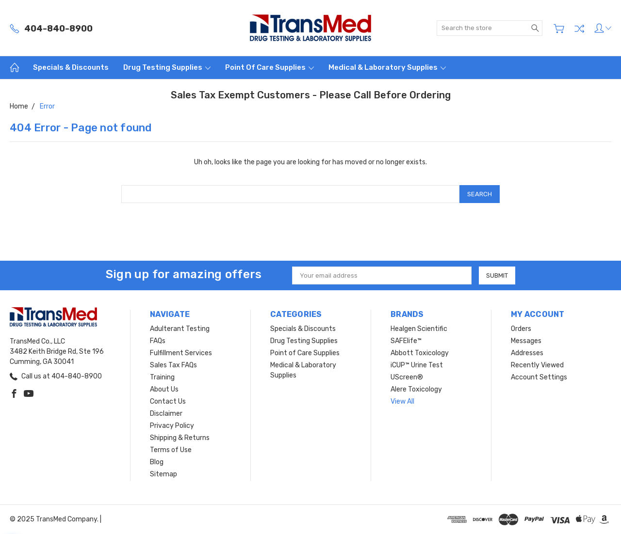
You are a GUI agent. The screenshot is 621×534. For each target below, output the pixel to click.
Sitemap (163, 474)
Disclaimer (166, 413)
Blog (156, 462)
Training (162, 377)
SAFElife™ (406, 341)
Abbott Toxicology (420, 353)
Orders (521, 329)
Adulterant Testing (180, 329)
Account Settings (539, 377)
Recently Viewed (537, 365)
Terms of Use (171, 450)
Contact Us (168, 401)
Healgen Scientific (419, 329)
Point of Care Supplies (269, 67)
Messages (526, 341)
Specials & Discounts (71, 67)
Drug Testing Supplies (167, 67)
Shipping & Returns (180, 438)
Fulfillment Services (181, 353)
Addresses (527, 353)
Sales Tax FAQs (173, 365)
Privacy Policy (172, 426)
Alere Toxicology (416, 389)
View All (402, 401)
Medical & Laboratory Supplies (387, 67)
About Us (164, 389)
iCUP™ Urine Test (417, 365)
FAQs (157, 341)
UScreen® (407, 377)
